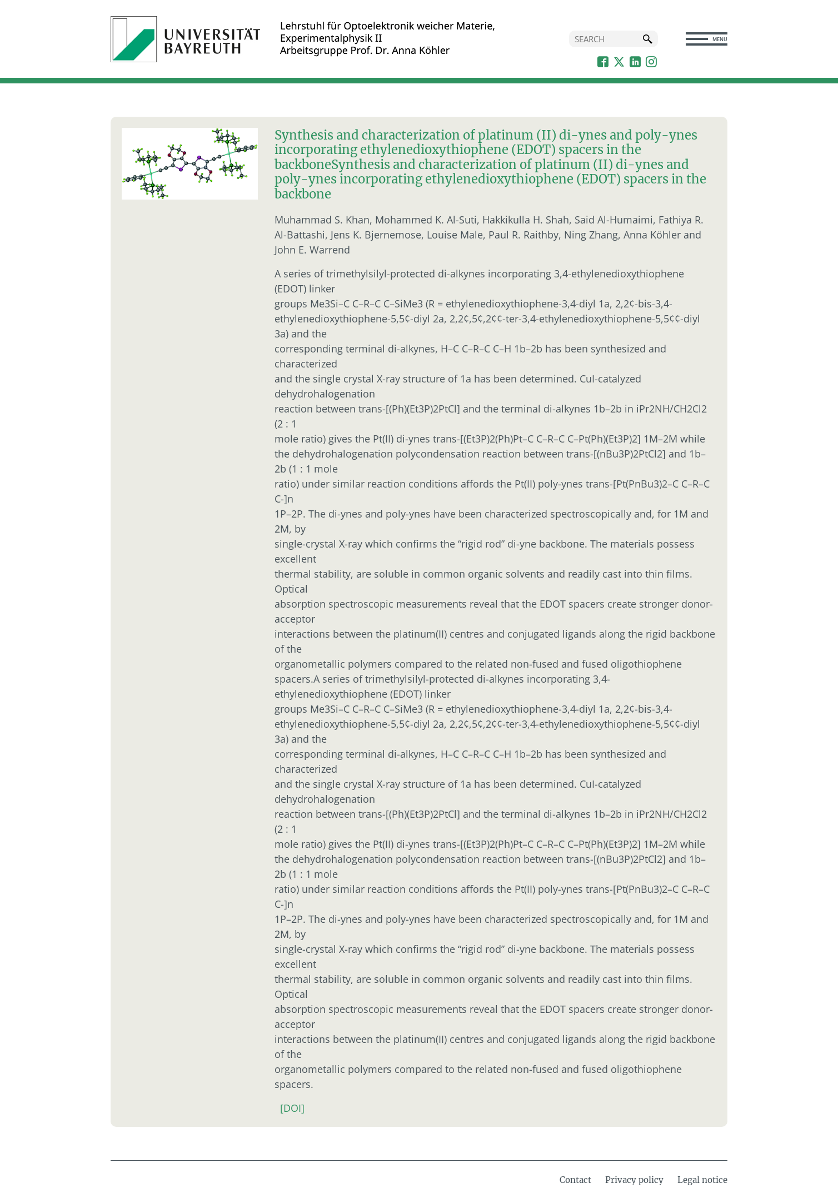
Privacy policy (634, 1180)
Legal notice (702, 1180)
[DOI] (292, 1108)
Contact (575, 1180)
